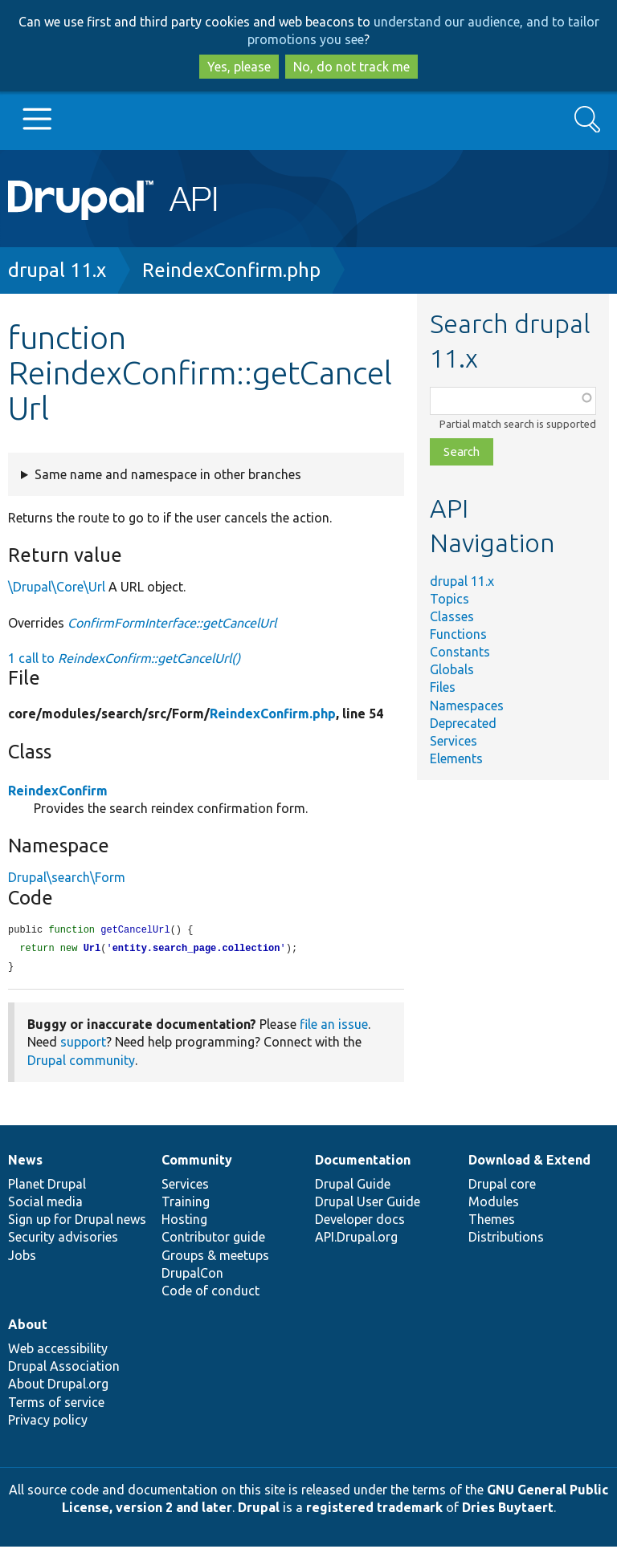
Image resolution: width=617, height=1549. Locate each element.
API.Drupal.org (356, 1239)
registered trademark (374, 1509)
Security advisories (63, 1239)
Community (196, 1162)
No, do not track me (351, 66)
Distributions (506, 1239)
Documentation (363, 1162)
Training (185, 1204)
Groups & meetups (215, 1257)
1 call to (124, 658)
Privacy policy (48, 1422)
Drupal (259, 1509)
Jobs (22, 1257)
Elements (456, 758)
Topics (449, 599)
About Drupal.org (58, 1386)
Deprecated (463, 723)
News (25, 1162)
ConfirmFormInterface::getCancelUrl (171, 623)
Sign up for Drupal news (77, 1221)
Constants (460, 651)
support (83, 1044)
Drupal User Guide (367, 1204)
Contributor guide (213, 1239)
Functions (458, 634)
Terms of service (56, 1404)
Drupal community (81, 1062)
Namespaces (467, 705)
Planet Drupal (47, 1186)
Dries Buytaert (508, 1509)
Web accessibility (58, 1351)
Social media (45, 1204)
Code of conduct (210, 1293)
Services (453, 741)
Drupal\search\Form (66, 877)
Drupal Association (64, 1368)
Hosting (184, 1221)
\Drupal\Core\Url (56, 586)
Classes (452, 616)
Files (443, 687)
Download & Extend (529, 1162)
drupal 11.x (57, 270)
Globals (452, 669)
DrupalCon (192, 1275)
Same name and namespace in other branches (168, 474)
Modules (493, 1204)
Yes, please (239, 66)
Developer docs (360, 1221)
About (27, 1326)
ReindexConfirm (58, 790)
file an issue (334, 1026)
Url (92, 950)
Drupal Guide (352, 1186)
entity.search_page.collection (196, 950)
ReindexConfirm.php (231, 270)
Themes (491, 1221)
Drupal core (502, 1186)
